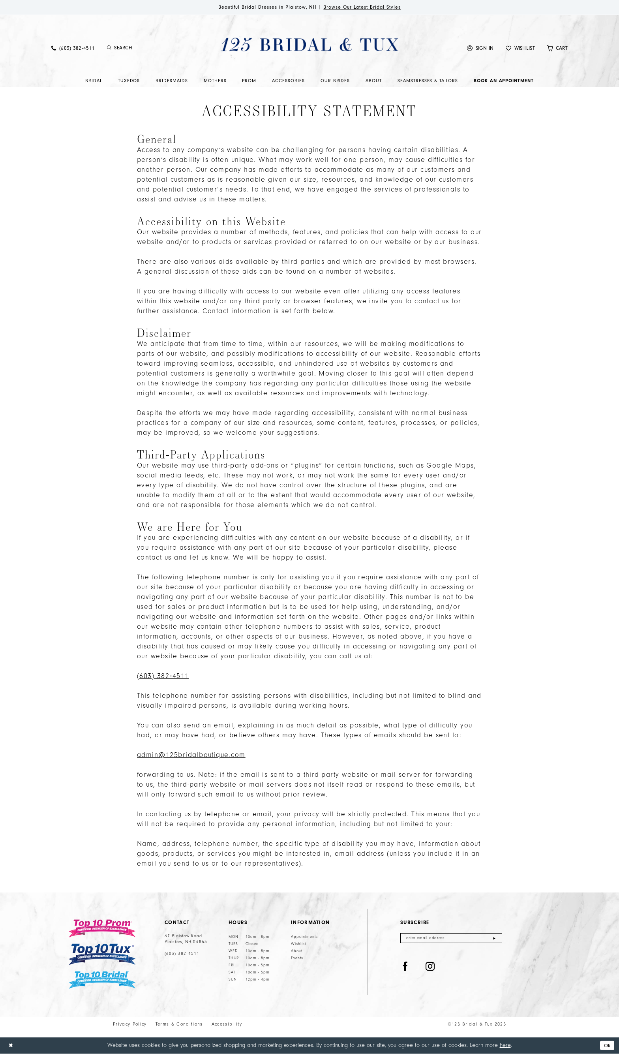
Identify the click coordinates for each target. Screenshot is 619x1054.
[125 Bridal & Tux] (309, 45)
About (296, 951)
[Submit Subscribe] (494, 939)
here (505, 1045)
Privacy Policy (130, 1025)
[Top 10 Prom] (102, 929)
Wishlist (298, 944)
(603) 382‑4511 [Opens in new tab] (163, 677)
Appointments (304, 937)
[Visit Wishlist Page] (520, 48)
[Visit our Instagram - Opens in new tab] (430, 968)
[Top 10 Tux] (102, 955)
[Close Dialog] (11, 1046)
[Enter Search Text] (147, 49)
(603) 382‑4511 (182, 954)
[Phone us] (73, 48)
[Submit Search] (109, 49)
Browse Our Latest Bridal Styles (368, 7)
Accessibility (227, 1025)
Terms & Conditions (179, 1025)
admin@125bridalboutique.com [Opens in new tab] (191, 756)
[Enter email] (451, 939)
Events (297, 958)
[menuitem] (73, 48)
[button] (480, 48)
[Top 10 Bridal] (102, 981)
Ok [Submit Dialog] (606, 1046)
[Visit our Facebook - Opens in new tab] (405, 968)
